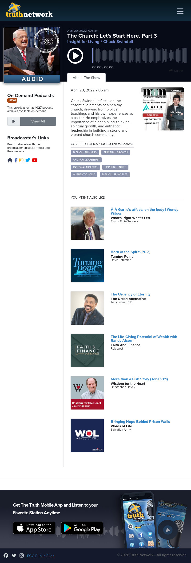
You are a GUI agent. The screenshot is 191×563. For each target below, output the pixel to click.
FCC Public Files (40, 556)
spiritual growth (116, 152)
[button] (75, 60)
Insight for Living (83, 41)
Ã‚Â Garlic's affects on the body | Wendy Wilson (144, 211)
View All (38, 121)
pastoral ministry (85, 167)
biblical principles (114, 174)
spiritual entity (115, 167)
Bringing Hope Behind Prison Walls (140, 421)
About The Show (86, 77)
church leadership (86, 159)
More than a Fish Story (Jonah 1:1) (139, 379)
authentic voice (84, 174)
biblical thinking (85, 152)
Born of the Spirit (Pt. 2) (131, 252)
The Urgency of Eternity (131, 294)
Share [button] (176, 71)
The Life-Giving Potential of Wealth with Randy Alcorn (144, 339)
